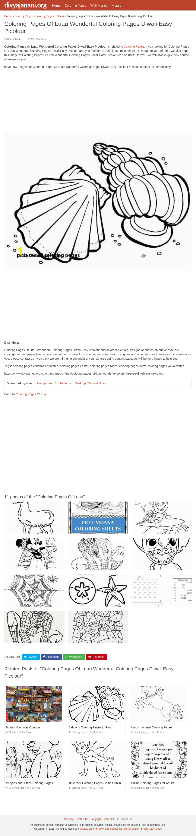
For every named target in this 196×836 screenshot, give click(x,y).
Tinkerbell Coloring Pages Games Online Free (99, 783)
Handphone (44, 383)
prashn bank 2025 (151, 828)
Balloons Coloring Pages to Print (90, 727)
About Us (126, 819)
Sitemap (68, 819)
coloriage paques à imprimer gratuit (119, 828)
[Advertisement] (98, 102)
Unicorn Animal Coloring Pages (151, 727)
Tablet (63, 383)
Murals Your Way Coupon (23, 727)
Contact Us (82, 819)
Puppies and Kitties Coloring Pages (29, 783)
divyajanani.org (25, 5)
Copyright (96, 819)
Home (56, 5)
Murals (116, 5)
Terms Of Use (111, 819)
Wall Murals (98, 5)
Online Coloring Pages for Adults (152, 783)
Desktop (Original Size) (90, 383)
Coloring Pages (75, 5)
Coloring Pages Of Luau (31, 394)
